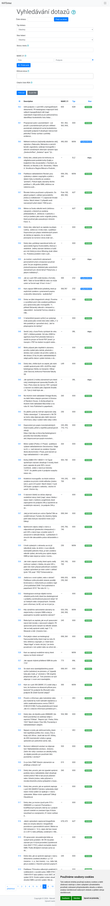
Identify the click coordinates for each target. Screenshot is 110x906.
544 (19, 396)
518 (19, 786)
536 (19, 527)
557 (19, 192)
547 (19, 348)
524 (19, 698)
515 (19, 837)
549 (19, 318)
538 (19, 495)
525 (19, 685)
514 (19, 856)
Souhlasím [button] (66, 898)
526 (19, 669)
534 (19, 561)
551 (19, 289)
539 (19, 479)
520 (19, 762)
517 (19, 802)
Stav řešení (21, 35)
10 (53, 886)
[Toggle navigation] (105, 3)
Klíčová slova (23, 71)
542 (19, 425)
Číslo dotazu (21, 19)
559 (19, 158)
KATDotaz (7, 3)
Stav (90, 101)
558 (19, 174)
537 (19, 513)
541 (19, 444)
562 (19, 107)
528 (19, 652)
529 (19, 636)
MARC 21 (21, 56)
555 (19, 227)
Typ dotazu (21, 25)
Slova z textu (23, 46)
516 (19, 821)
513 (19, 869)
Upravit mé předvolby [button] (91, 898)
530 (19, 620)
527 (19, 661)
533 (19, 578)
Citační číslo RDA (24, 83)
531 (19, 610)
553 (19, 259)
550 (19, 299)
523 (19, 714)
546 (19, 364)
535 (19, 545)
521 (19, 746)
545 (19, 380)
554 (19, 243)
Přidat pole (23, 65)
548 (19, 331)
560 (19, 142)
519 (19, 770)
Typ (73, 101)
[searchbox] (18, 76)
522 (19, 730)
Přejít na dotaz (61, 19)
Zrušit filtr (32, 93)
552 (19, 278)
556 (19, 208)
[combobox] (55, 76)
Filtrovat (21, 93)
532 (19, 594)
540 (19, 460)
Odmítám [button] (77, 898)
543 (19, 412)
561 (19, 123)
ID (19, 101)
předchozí (11, 887)
